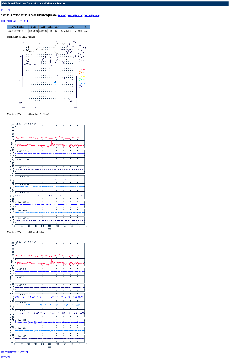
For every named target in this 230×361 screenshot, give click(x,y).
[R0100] (88, 15)
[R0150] (96, 15)
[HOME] (5, 9)
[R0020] (79, 15)
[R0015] (71, 15)
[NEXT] (13, 21)
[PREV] (5, 21)
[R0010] (62, 15)
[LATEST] (23, 21)
